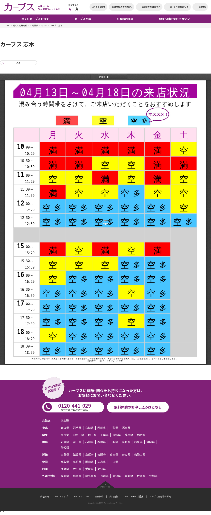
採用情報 (113, 496)
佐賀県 (141, 476)
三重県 (65, 455)
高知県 (102, 469)
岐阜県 (138, 442)
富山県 (77, 442)
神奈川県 (78, 435)
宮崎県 (129, 476)
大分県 (116, 476)
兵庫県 (114, 455)
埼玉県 (35, 25)
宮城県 (89, 428)
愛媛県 (89, 469)
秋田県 (102, 428)
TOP (8, 25)
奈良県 (126, 455)
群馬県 (129, 435)
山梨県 (114, 442)
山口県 (114, 462)
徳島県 (65, 469)
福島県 (126, 428)
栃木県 (141, 435)
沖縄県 (153, 476)
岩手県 (77, 428)
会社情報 (44, 496)
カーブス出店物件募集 (160, 496)
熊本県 (77, 476)
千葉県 (104, 435)
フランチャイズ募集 (133, 496)
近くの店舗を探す (21, 25)
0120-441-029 (74, 406)
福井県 (102, 442)
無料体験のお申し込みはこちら (138, 407)
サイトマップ (61, 496)
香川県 (77, 469)
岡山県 (89, 462)
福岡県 (65, 476)
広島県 (102, 462)
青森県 (65, 428)
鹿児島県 (90, 476)
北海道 (65, 421)
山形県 (114, 428)
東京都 (65, 435)
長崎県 (104, 476)
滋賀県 (77, 455)
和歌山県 (139, 455)
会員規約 (99, 496)
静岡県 (150, 442)
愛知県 (65, 447)
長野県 (126, 442)
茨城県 (116, 435)
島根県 (77, 462)
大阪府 (102, 455)
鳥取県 (65, 462)
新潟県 (65, 442)
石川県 (89, 442)
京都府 (89, 455)
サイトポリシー (81, 496)
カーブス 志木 (56, 25)
